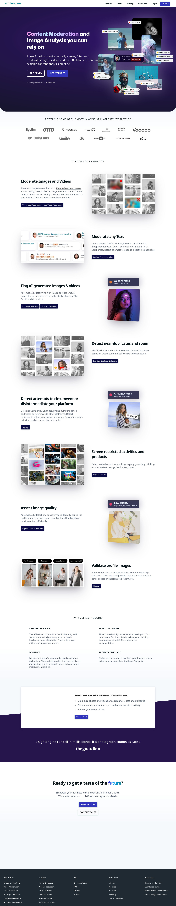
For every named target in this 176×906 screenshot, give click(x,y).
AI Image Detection (30, 306)
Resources (142, 3)
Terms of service (116, 898)
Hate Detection (45, 898)
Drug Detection (45, 890)
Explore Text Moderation (103, 257)
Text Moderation (11, 890)
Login (154, 3)
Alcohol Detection (46, 887)
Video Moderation (11, 887)
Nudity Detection (46, 883)
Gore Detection (45, 894)
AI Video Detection (49, 306)
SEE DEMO (36, 73)
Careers (112, 887)
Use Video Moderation (53, 205)
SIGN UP (165, 3)
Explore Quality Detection (32, 528)
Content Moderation (153, 883)
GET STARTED (58, 73)
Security (112, 894)
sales (52, 82)
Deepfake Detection (12, 898)
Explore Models (99, 475)
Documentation (81, 883)
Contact (112, 890)
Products (109, 3)
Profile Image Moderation (155, 894)
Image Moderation (12, 883)
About (112, 883)
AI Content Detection (13, 902)
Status (76, 894)
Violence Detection (47, 902)
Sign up (25, 427)
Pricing (130, 3)
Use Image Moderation (31, 205)
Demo (119, 3)
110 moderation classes (68, 188)
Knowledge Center (152, 887)
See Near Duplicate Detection (105, 361)
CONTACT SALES (88, 812)
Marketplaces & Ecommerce (156, 890)
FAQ (76, 887)
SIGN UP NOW (88, 804)
